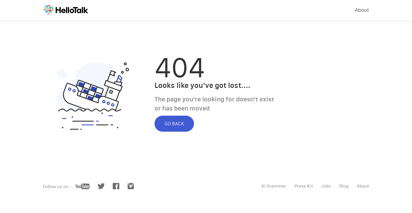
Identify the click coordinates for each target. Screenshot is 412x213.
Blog (343, 186)
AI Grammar (274, 186)
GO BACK (174, 124)
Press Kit (303, 186)
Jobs (326, 186)
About (362, 10)
